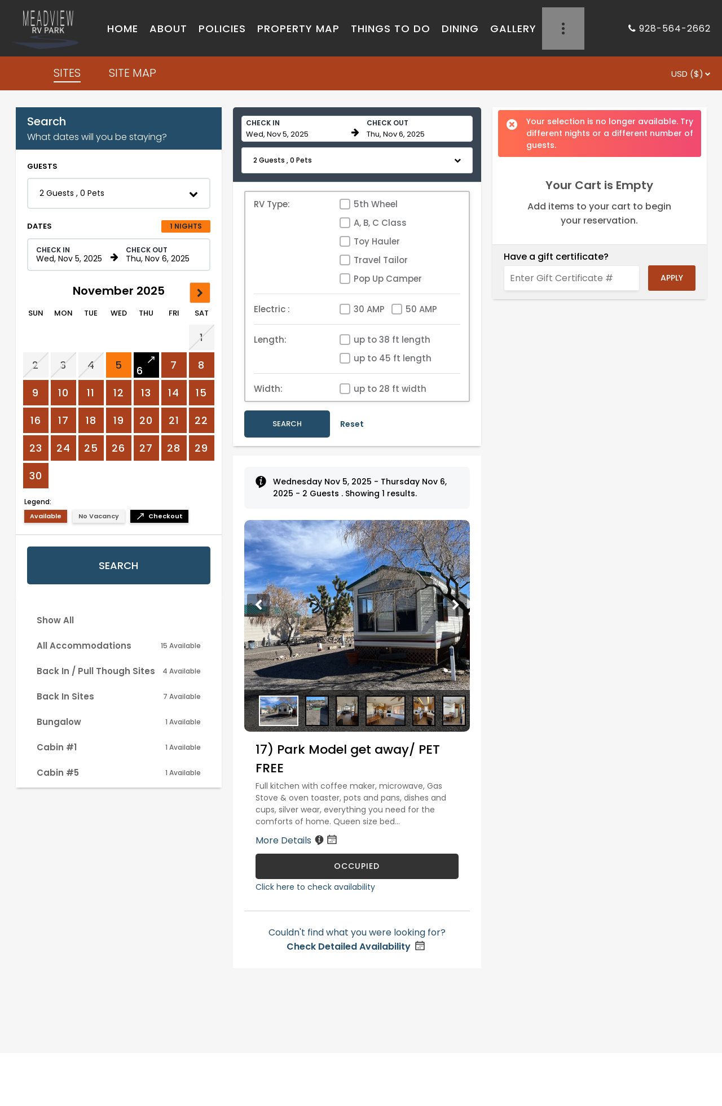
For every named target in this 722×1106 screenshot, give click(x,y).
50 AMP (421, 309)
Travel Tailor (381, 260)
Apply (672, 277)
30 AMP (369, 309)
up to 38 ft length (392, 340)
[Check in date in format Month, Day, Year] (71, 254)
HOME (122, 28)
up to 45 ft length (393, 358)
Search (118, 565)
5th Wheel (376, 204)
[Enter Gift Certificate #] (572, 278)
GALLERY (513, 28)
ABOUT (168, 28)
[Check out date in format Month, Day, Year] (161, 254)
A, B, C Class (380, 223)
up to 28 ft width (390, 389)
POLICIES (222, 28)
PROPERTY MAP (298, 28)
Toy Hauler (377, 241)
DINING (460, 28)
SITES (67, 73)
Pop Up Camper (388, 279)
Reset (352, 424)
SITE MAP (132, 73)
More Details (297, 840)
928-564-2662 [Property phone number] (675, 28)
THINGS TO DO (390, 28)
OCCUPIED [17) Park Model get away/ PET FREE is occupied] (357, 866)
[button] (118, 193)
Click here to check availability (315, 887)
